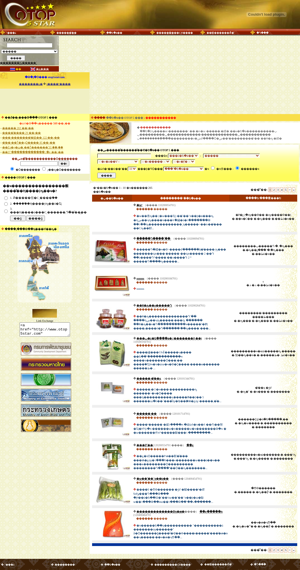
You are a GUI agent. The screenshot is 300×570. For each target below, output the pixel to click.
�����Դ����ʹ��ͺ (153, 238)
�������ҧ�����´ (18, 62)
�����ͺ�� (146, 413)
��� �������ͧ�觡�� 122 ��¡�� (31, 137)
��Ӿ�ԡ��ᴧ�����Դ (154, 305)
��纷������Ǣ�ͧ (220, 33)
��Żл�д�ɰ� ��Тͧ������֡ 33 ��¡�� (32, 147)
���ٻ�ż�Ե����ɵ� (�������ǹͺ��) (169, 338)
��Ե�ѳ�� (114, 33)
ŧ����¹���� (59, 84)
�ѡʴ (139, 205)
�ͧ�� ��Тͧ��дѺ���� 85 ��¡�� (28, 142)
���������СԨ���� (174, 33)
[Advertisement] (45, 101)
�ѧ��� (42, 69)
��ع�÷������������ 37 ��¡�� (33, 152)
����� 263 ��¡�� (18, 128)
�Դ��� (262, 33)
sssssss (140, 278)
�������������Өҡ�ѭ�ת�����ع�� (179, 511)
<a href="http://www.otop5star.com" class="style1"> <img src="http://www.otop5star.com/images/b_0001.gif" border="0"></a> (45, 330)
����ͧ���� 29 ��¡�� (21, 132)
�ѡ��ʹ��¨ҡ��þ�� (152, 478)
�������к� (31, 84)
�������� (66, 33)
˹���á (11, 33)
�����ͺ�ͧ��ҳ (148, 378)
